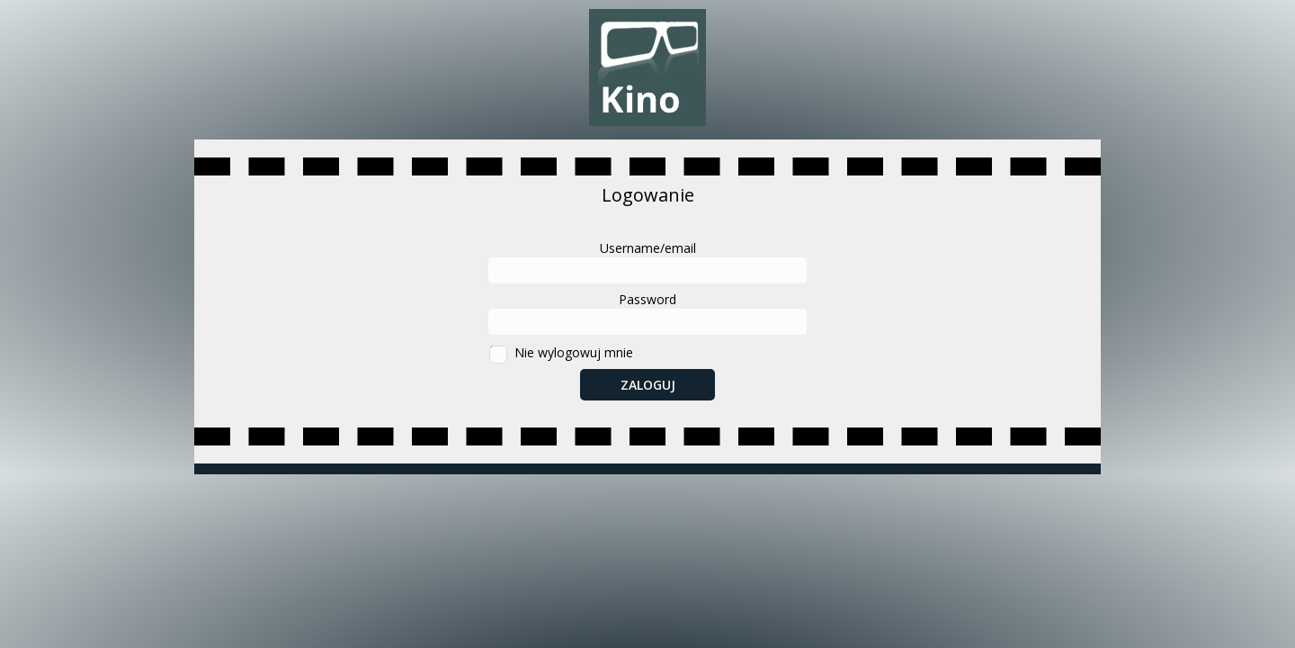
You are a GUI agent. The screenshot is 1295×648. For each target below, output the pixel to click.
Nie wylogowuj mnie (573, 352)
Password (647, 299)
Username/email (648, 247)
